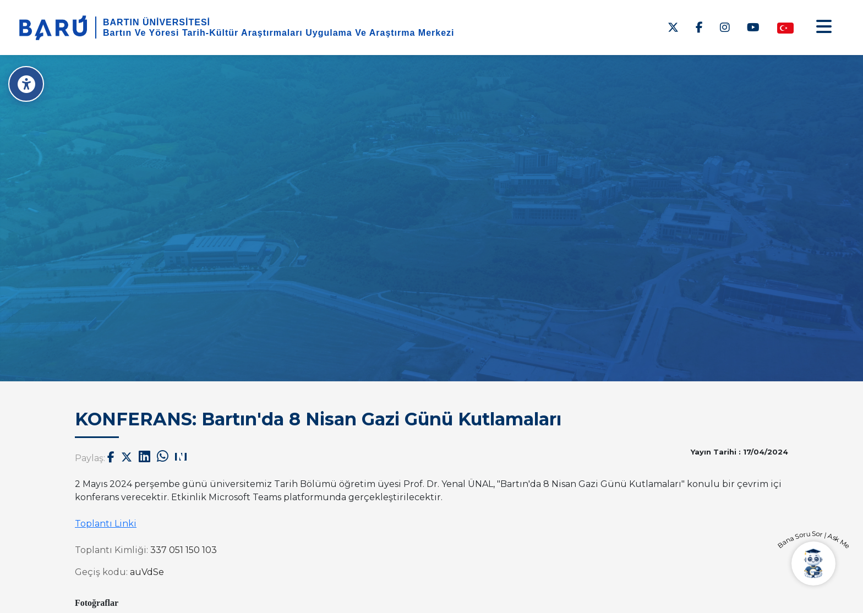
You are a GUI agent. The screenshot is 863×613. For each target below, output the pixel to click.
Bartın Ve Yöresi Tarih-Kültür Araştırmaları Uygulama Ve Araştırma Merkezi (279, 32)
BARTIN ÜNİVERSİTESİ (156, 22)
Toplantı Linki (105, 523)
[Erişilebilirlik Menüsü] (26, 84)
